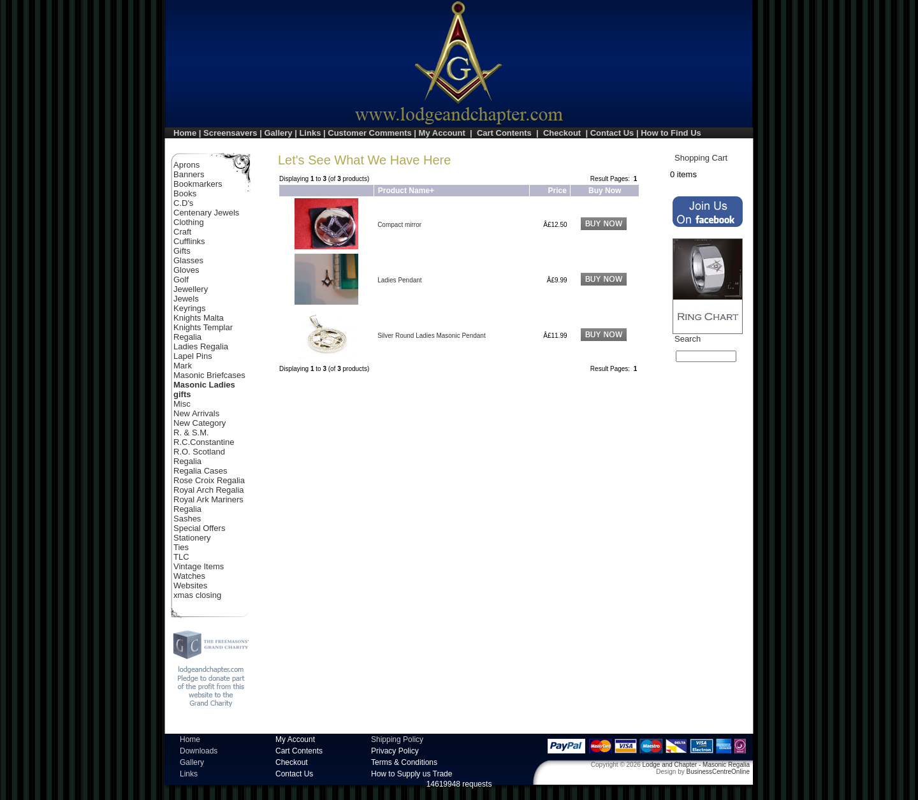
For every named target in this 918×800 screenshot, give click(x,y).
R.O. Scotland (199, 451)
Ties (181, 547)
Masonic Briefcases (209, 375)
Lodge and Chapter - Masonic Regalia (696, 764)
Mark (182, 365)
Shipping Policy (397, 739)
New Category (199, 423)
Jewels (186, 298)
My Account (442, 133)
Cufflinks (189, 241)
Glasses (188, 260)
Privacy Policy (395, 750)
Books (184, 193)
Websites (190, 585)
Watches (189, 576)
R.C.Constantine (203, 442)
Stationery (192, 537)
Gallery (278, 133)
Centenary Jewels (206, 212)
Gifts (182, 251)
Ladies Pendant (399, 280)
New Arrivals (196, 413)
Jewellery (190, 289)
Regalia (187, 461)
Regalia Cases (200, 471)
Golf (181, 279)
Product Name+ (406, 190)
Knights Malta (198, 318)
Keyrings (189, 308)
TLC (181, 557)
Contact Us (612, 133)
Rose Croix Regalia (209, 480)
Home (184, 133)
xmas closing (197, 595)
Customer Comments (369, 133)
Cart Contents (504, 133)
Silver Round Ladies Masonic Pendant (431, 335)
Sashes (187, 518)
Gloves (186, 270)
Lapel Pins (192, 356)
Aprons (186, 165)
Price (557, 190)
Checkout (562, 133)
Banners (188, 174)
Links (310, 133)
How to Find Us (671, 133)
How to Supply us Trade (411, 773)
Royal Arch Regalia (208, 490)
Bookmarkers (197, 184)
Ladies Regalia (200, 346)
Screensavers (230, 133)
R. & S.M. (191, 432)
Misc (182, 404)
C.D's (183, 203)
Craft (182, 231)
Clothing (188, 222)
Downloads (198, 750)
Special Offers (199, 528)
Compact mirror (399, 224)
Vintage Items (198, 566)
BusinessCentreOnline (718, 771)
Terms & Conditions (404, 762)
